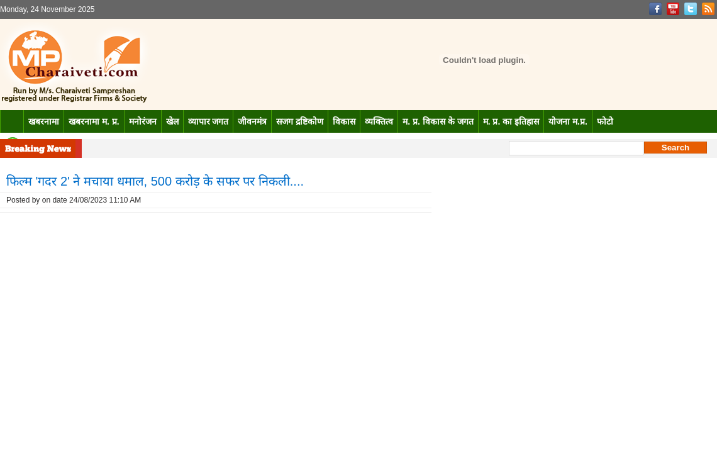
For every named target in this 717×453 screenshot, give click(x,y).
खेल (172, 121)
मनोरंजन (143, 121)
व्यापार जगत (208, 121)
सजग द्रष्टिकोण (299, 121)
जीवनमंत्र (252, 121)
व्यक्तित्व (379, 121)
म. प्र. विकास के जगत (438, 121)
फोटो (605, 121)
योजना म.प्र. (567, 121)
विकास (344, 121)
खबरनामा (43, 121)
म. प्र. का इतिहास (511, 121)
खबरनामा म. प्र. (94, 121)
